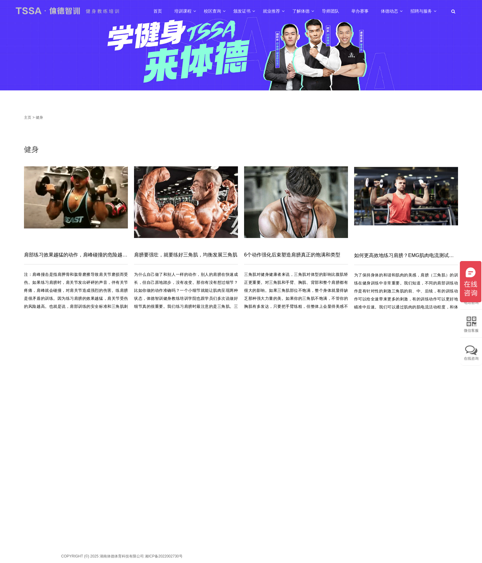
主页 (27, 117)
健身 (39, 117)
